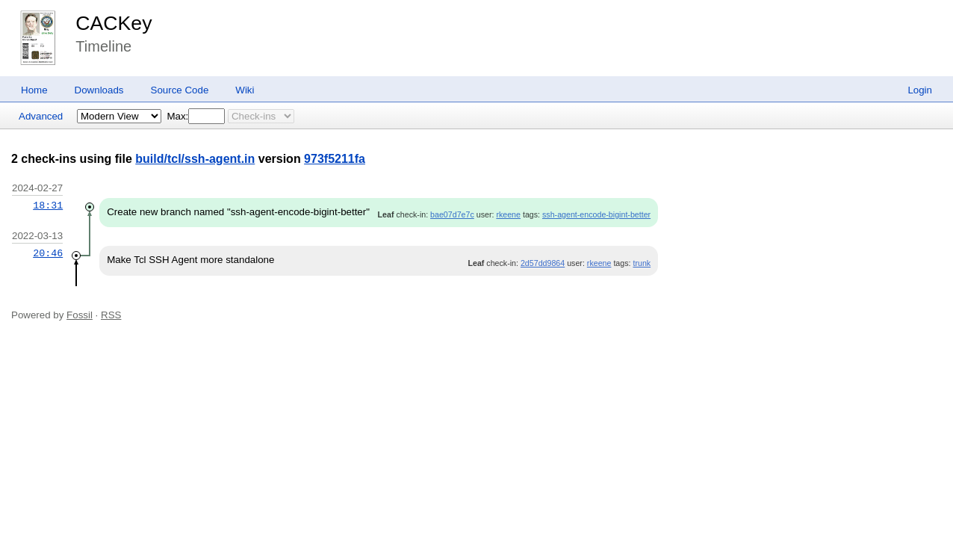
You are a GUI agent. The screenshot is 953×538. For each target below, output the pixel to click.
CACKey (113, 23)
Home (34, 90)
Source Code (180, 90)
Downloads (99, 90)
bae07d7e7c (452, 214)
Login (919, 90)
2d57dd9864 (543, 263)
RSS (111, 315)
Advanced (41, 116)
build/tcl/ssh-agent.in (195, 158)
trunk (642, 263)
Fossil (79, 315)
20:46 (48, 253)
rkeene (508, 214)
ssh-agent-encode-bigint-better (596, 214)
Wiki (244, 90)
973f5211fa (334, 158)
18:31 (48, 205)
